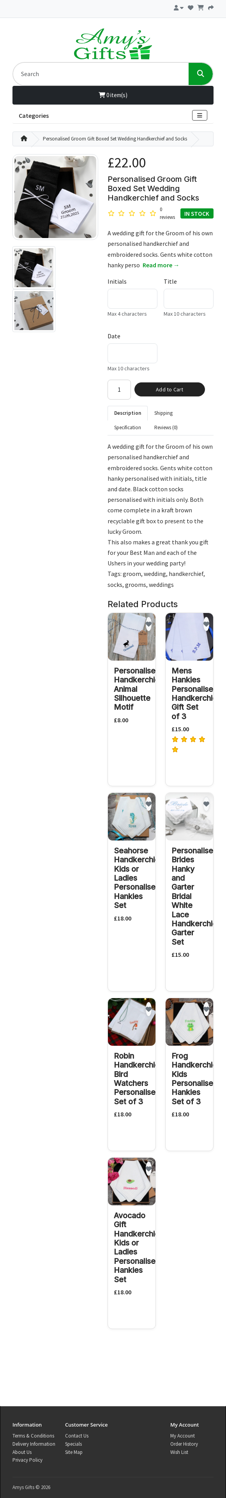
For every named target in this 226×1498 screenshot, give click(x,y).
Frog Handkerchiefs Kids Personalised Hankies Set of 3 (197, 1078)
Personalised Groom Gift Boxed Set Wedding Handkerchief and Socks (115, 138)
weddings (161, 584)
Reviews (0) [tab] (166, 427)
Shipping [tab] (163, 413)
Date (114, 336)
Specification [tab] (127, 427)
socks (115, 584)
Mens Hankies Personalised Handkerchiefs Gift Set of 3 (197, 693)
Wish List (179, 1452)
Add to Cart (169, 389)
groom (132, 574)
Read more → (161, 265)
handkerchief (186, 574)
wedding (155, 574)
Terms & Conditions (33, 1435)
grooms (135, 584)
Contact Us (76, 1435)
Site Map (74, 1452)
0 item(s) (113, 95)
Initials (117, 281)
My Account (182, 1435)
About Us (22, 1452)
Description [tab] (127, 413)
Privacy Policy (27, 1460)
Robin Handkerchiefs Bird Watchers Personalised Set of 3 (140, 1078)
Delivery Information (33, 1444)
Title (170, 281)
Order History (184, 1444)
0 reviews (167, 213)
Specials (73, 1444)
